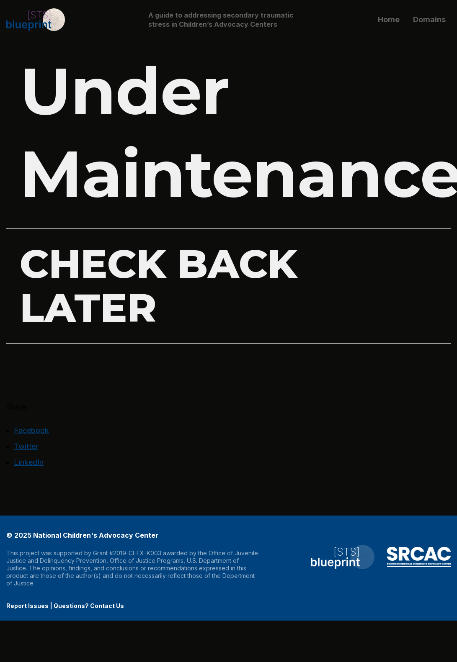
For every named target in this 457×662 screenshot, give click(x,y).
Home (389, 19)
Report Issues (27, 605)
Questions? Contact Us (89, 605)
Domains (429, 19)
